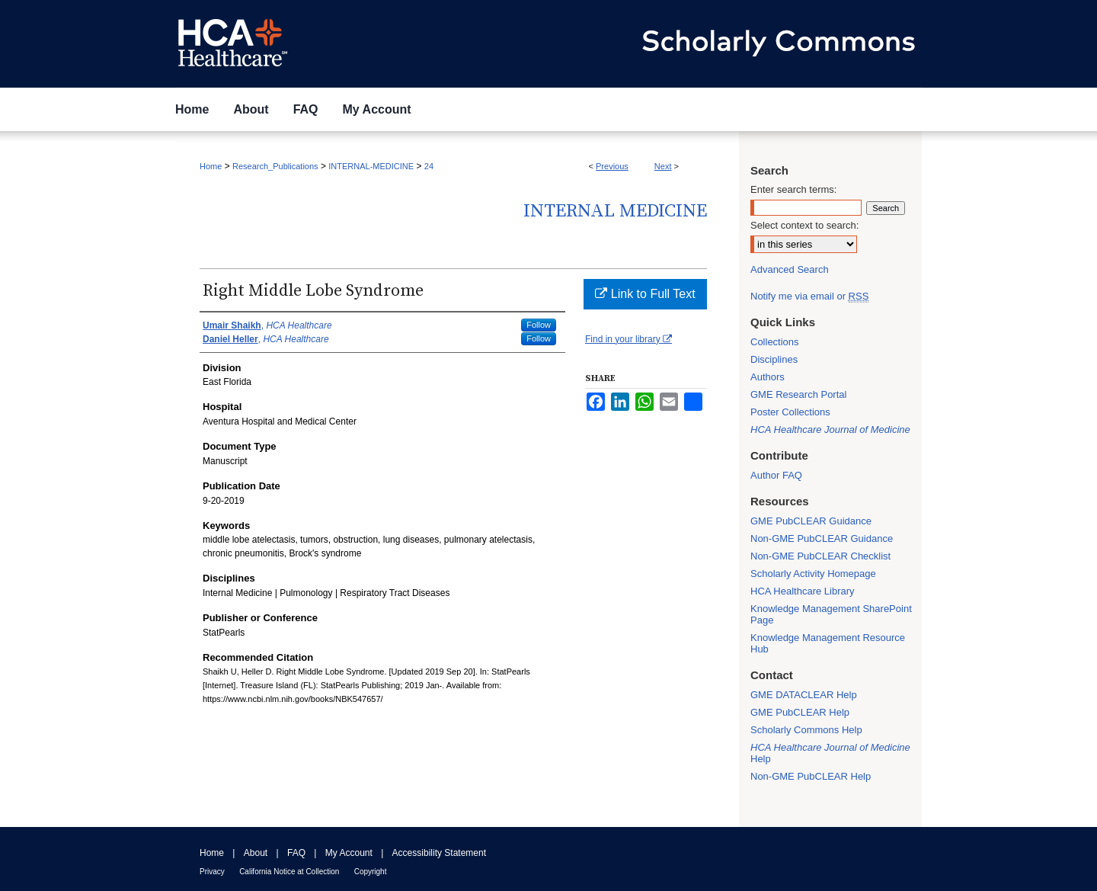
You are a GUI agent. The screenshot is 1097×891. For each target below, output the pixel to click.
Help (830, 753)
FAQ (296, 853)
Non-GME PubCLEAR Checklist (820, 556)
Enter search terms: (793, 189)
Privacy (212, 871)
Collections (774, 342)
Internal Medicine (615, 211)
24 (428, 166)
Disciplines (774, 359)
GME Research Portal (798, 394)
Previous (612, 166)
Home (211, 166)
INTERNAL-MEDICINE (371, 166)
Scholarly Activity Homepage (813, 573)
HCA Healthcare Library (802, 591)
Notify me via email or (809, 296)
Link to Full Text (645, 293)
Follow (538, 324)
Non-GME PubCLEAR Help (810, 776)
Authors (767, 377)
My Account (349, 853)
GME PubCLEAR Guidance (811, 521)
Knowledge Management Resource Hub (827, 643)
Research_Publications (275, 166)
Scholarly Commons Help (806, 730)
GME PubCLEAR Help (799, 712)
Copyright (370, 871)
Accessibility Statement (439, 853)
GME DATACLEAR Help (803, 694)
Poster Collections (790, 412)
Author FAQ (776, 475)
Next (663, 166)
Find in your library (628, 339)
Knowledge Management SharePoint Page (831, 614)
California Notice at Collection (289, 871)
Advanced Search (789, 269)
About (255, 853)
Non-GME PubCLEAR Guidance (821, 538)
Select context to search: (804, 225)
